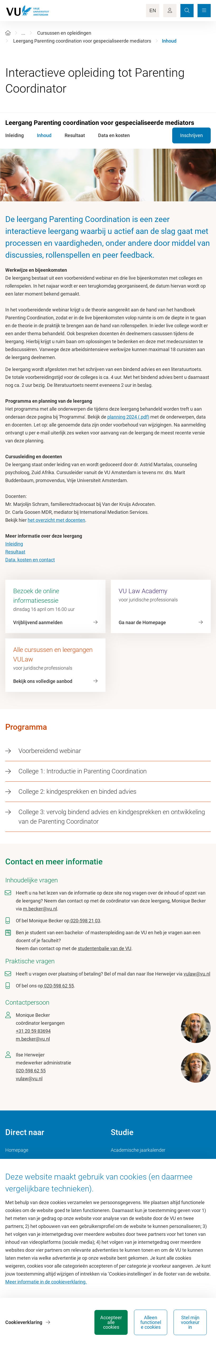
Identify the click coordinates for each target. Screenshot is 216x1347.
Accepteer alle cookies (111, 1322)
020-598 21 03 (84, 920)
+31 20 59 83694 (33, 1031)
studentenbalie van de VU (104, 948)
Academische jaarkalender (138, 1150)
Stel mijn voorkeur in (190, 1322)
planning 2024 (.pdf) (128, 417)
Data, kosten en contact (30, 560)
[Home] (8, 33)
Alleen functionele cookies (150, 1322)
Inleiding (14, 544)
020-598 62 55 (58, 985)
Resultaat (15, 552)
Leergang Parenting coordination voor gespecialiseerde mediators (82, 41)
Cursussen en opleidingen (64, 33)
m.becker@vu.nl (40, 908)
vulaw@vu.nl (197, 974)
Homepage (16, 1150)
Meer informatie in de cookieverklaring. (46, 1282)
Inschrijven (191, 135)
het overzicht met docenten (56, 520)
